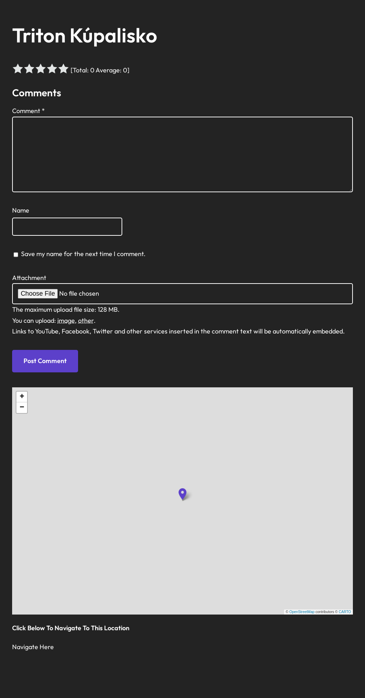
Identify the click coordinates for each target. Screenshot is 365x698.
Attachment (29, 278)
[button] (182, 494)
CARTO (345, 612)
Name (20, 210)
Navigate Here (33, 647)
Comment (28, 111)
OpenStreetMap (302, 612)
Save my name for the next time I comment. (83, 254)
